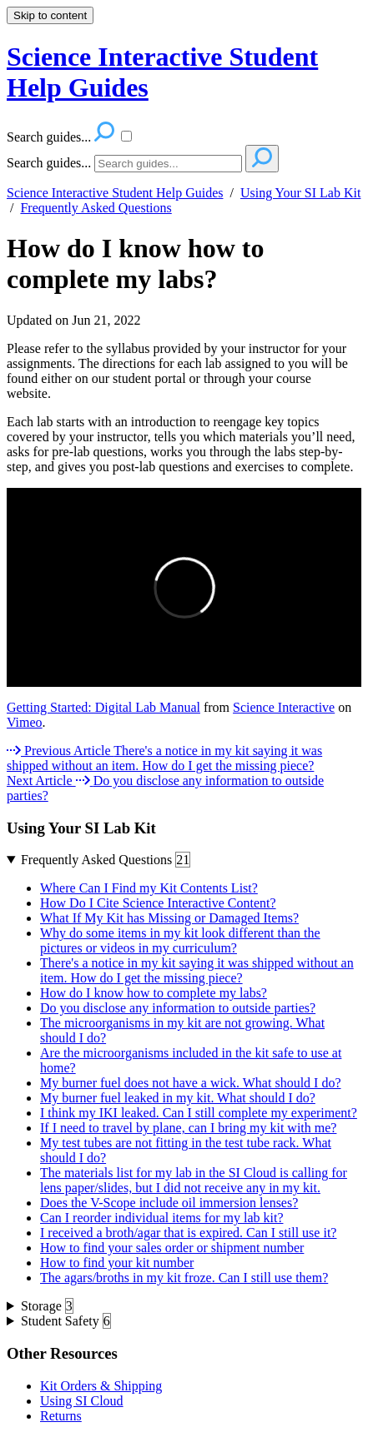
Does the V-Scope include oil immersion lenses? (169, 1203)
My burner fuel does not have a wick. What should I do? (190, 1083)
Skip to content (50, 15)
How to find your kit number (117, 1263)
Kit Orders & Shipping (101, 1386)
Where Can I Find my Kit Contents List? (149, 888)
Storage (47, 1306)
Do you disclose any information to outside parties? (177, 1008)
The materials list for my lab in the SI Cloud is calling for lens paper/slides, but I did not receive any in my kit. (193, 1180)
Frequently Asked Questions (95, 208)
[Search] (168, 163)
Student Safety (66, 1321)
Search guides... (49, 163)
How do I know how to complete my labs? (136, 263)
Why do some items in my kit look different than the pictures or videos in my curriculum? (180, 940)
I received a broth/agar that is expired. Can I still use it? (188, 1233)
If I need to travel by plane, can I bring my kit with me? (188, 1128)
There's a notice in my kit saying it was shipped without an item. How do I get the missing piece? (197, 970)
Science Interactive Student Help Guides (115, 193)
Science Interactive (284, 707)
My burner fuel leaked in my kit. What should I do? (177, 1098)
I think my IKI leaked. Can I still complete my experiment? (198, 1113)
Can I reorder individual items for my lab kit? (161, 1218)
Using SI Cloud (82, 1401)
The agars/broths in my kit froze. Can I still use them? (184, 1277)
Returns (61, 1416)
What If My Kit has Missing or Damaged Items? (169, 918)
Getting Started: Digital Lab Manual (103, 707)
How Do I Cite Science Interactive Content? (158, 903)
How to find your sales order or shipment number (172, 1248)
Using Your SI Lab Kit (300, 193)
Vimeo (25, 722)
